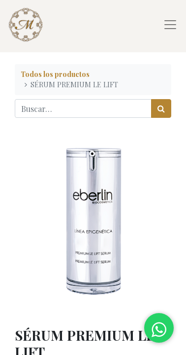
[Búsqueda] (161, 108)
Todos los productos (55, 74)
